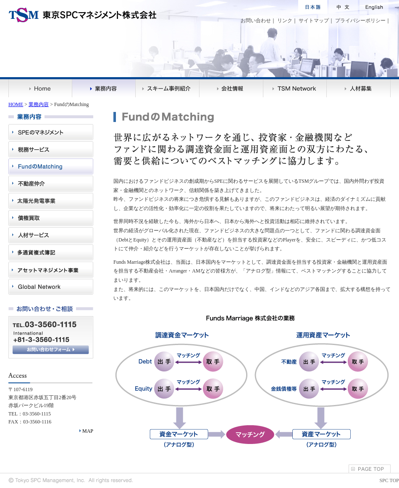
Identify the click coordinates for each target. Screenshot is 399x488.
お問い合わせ (256, 20)
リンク (284, 20)
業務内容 (39, 104)
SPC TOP (389, 480)
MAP (87, 431)
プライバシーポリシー (360, 20)
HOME (15, 104)
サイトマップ (314, 20)
